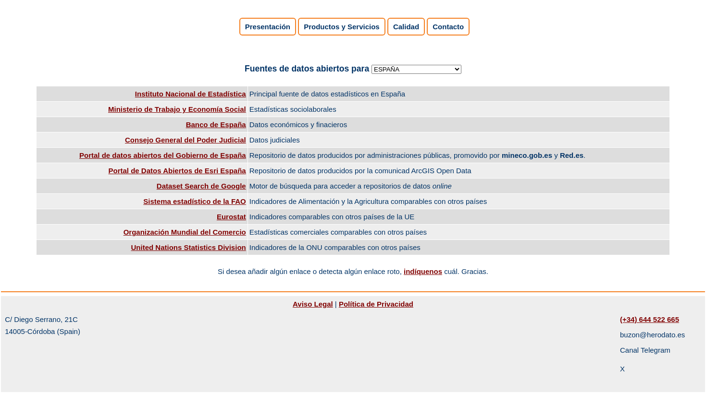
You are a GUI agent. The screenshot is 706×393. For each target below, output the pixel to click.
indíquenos (423, 271)
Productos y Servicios (342, 27)
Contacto (448, 27)
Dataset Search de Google (201, 186)
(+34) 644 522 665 (649, 319)
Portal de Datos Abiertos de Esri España (177, 171)
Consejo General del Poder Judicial (185, 140)
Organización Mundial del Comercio (185, 232)
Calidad (406, 27)
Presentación (267, 27)
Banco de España (216, 124)
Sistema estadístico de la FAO (194, 201)
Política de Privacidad (376, 304)
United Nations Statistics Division (188, 247)
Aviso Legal (313, 304)
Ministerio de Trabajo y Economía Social (177, 109)
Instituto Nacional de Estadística (190, 94)
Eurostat (231, 217)
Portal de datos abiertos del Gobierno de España (162, 155)
